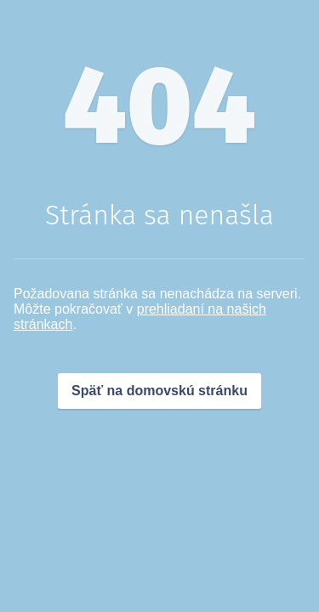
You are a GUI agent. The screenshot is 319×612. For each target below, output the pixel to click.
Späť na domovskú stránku (159, 390)
